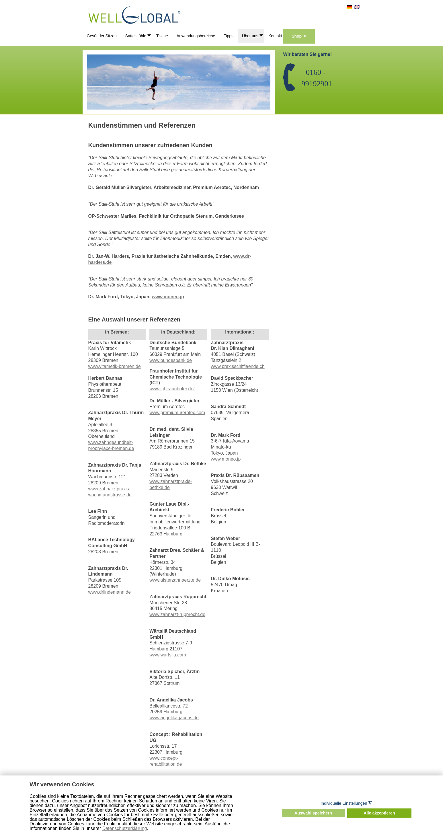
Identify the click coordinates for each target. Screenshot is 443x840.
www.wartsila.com (167, 654)
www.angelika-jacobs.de (174, 717)
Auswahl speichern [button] (313, 813)
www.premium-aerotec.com (177, 412)
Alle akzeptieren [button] (379, 813)
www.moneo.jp (168, 296)
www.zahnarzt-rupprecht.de (177, 614)
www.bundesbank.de (170, 360)
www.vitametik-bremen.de (114, 366)
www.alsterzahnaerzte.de (175, 580)
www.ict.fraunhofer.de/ (171, 388)
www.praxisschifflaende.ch (237, 366)
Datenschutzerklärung (124, 828)
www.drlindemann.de (109, 592)
